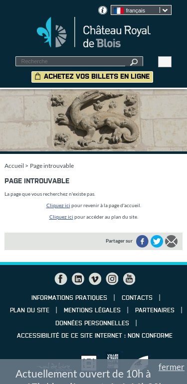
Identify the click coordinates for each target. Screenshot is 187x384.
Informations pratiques (69, 298)
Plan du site (29, 311)
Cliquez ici (58, 205)
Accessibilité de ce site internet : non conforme (95, 336)
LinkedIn (77, 278)
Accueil (14, 165)
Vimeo (94, 278)
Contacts (137, 298)
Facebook (60, 278)
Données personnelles (92, 324)
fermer (172, 367)
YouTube (128, 278)
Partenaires (155, 311)
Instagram (111, 278)
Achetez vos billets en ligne (97, 76)
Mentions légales (92, 311)
